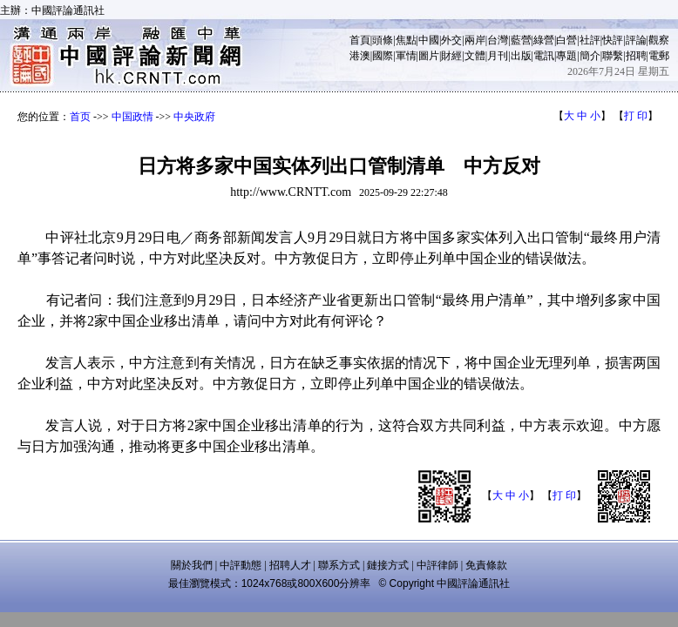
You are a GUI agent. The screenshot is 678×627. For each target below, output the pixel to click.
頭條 (382, 40)
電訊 (543, 56)
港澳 (359, 56)
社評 (590, 40)
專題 (566, 56)
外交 (451, 40)
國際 (382, 56)
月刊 (497, 56)
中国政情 (132, 117)
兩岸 (474, 40)
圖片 (428, 56)
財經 (451, 56)
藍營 (521, 40)
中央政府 (194, 117)
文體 (474, 56)
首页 (80, 117)
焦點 (406, 40)
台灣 (497, 40)
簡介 (590, 56)
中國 (428, 40)
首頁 (359, 40)
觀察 (658, 40)
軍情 (406, 56)
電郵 (658, 56)
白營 (566, 40)
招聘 (636, 56)
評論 (636, 40)
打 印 (635, 116)
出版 (521, 56)
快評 (612, 40)
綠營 (543, 40)
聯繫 (612, 56)
